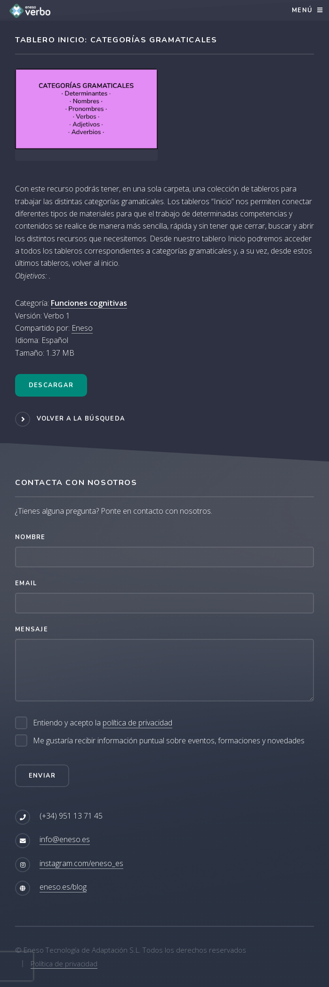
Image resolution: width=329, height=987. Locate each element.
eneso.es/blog (63, 887)
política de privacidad (137, 722)
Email (26, 583)
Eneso (82, 328)
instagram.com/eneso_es (81, 863)
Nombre (30, 537)
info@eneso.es (65, 839)
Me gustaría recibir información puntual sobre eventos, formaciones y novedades (169, 740)
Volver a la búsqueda (81, 418)
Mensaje (31, 629)
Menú (302, 10)
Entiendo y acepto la (102, 722)
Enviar (42, 776)
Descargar (51, 385)
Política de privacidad (64, 963)
